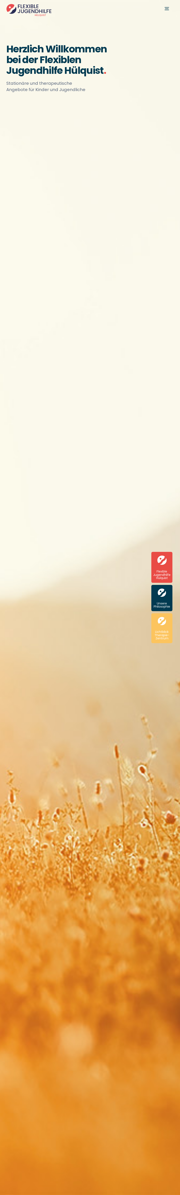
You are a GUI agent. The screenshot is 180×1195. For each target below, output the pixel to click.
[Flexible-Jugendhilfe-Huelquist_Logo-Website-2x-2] (29, 5)
